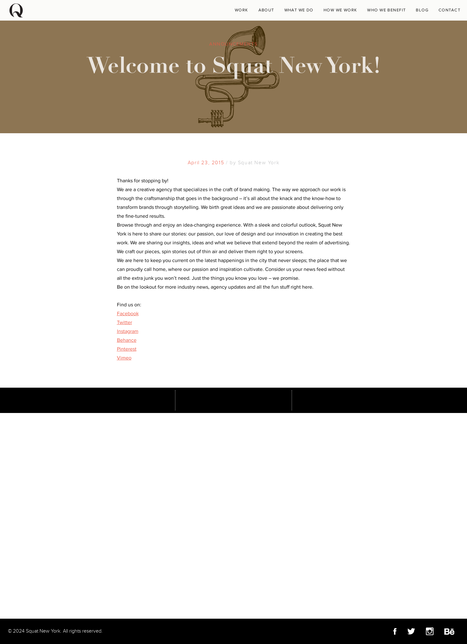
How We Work (340, 10)
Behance (126, 340)
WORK (241, 10)
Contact (449, 10)
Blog (422, 10)
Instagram (127, 331)
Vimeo (124, 358)
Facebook (128, 313)
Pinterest (126, 349)
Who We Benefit (386, 10)
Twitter (124, 322)
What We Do (298, 10)
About (266, 10)
